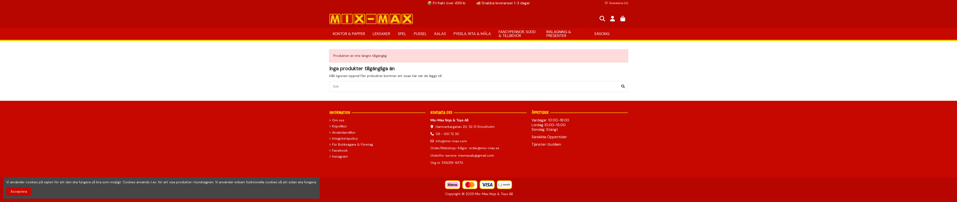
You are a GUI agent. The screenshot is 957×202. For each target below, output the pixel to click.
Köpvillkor (339, 126)
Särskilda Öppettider (549, 137)
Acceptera (19, 191)
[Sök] (623, 86)
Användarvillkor (344, 132)
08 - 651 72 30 (447, 134)
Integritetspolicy (345, 138)
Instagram (340, 156)
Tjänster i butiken (546, 144)
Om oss (338, 120)
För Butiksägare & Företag (352, 144)
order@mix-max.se (484, 148)
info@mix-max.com (451, 141)
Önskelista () (616, 3)
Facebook (340, 150)
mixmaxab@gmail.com (476, 155)
